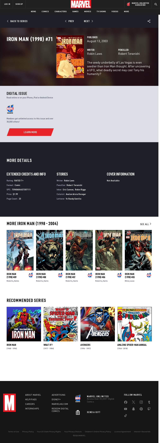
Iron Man (11, 367)
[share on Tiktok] (125, 417)
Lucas (132, 304)
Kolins (16, 304)
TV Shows (101, 11)
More (126, 11)
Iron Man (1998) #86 (100, 298)
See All (146, 247)
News (33, 11)
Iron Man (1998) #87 (70, 298)
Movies (87, 11)
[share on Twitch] (149, 411)
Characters (61, 11)
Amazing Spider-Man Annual (132, 367)
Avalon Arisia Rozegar (76, 217)
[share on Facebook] (125, 404)
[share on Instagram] (141, 404)
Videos (115, 11)
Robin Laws (59, 67)
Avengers (85, 367)
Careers (30, 405)
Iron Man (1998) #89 (11, 298)
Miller (127, 304)
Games (75, 11)
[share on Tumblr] (149, 404)
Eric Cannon (68, 212)
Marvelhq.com (60, 405)
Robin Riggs (80, 212)
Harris (46, 304)
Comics (45, 11)
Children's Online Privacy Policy (98, 433)
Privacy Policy (28, 433)
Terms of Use (13, 433)
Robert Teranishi (111, 67)
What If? (48, 367)
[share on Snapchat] (133, 411)
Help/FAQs (31, 401)
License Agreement (122, 433)
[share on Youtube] (125, 411)
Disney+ (56, 401)
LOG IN (7, 4)
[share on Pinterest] (141, 411)
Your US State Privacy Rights (49, 433)
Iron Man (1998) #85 (130, 298)
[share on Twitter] (133, 404)
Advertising (58, 396)
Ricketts (10, 304)
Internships (32, 410)
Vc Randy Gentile (73, 221)
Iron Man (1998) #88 (41, 298)
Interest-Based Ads (142, 433)
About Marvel (33, 396)
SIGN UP (19, 4)
